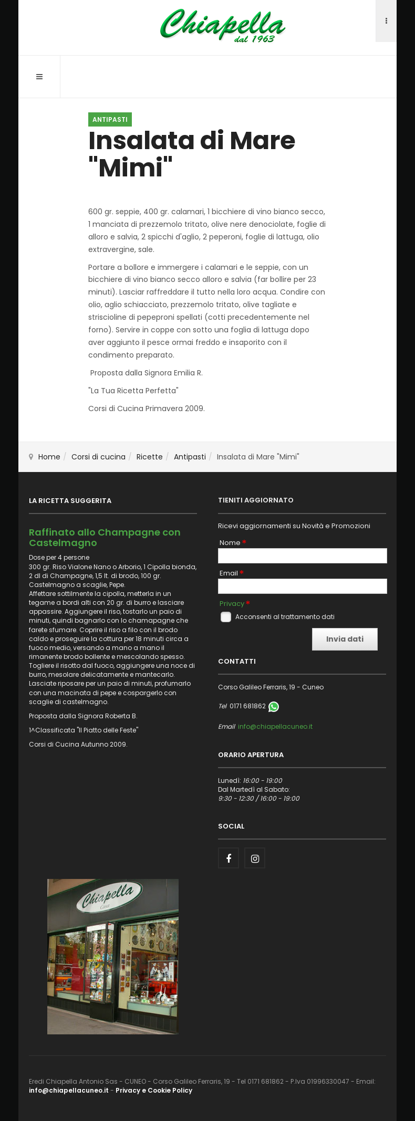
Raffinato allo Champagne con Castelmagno (105, 537)
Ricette (150, 457)
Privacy (232, 604)
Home (49, 457)
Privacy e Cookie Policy (154, 1090)
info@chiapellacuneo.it (275, 726)
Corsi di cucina (98, 457)
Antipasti (190, 457)
